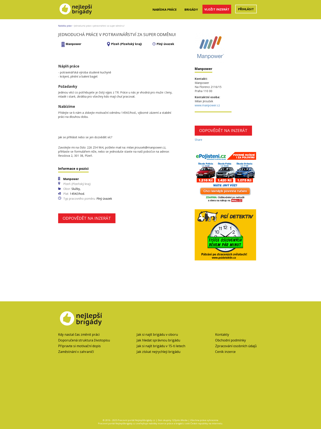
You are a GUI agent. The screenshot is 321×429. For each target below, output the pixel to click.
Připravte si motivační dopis (79, 346)
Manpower (73, 44)
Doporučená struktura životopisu (84, 340)
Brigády (191, 9)
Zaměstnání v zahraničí (76, 351)
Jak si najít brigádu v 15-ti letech (161, 346)
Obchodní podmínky (230, 340)
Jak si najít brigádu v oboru (157, 334)
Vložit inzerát (216, 9)
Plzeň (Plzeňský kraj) (126, 44)
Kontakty (222, 334)
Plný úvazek (165, 44)
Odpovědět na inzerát (87, 218)
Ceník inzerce (225, 351)
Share (198, 140)
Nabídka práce (165, 9)
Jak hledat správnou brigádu (158, 340)
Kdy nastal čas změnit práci (78, 334)
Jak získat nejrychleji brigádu (158, 351)
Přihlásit (246, 9)
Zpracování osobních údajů (236, 346)
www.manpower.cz (207, 105)
